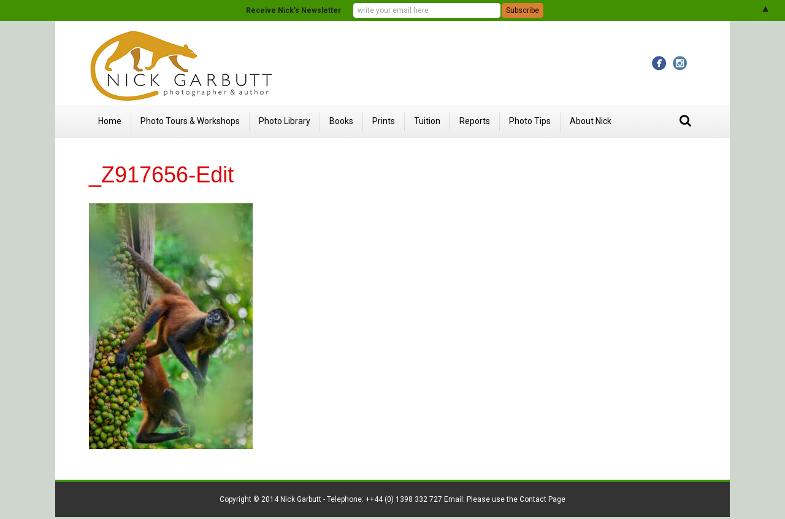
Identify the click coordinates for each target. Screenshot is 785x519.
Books (341, 121)
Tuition (427, 121)
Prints (383, 121)
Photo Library (284, 121)
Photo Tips (530, 121)
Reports (474, 121)
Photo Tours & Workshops (190, 121)
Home (109, 121)
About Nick (590, 121)
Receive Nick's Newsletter (293, 10)
